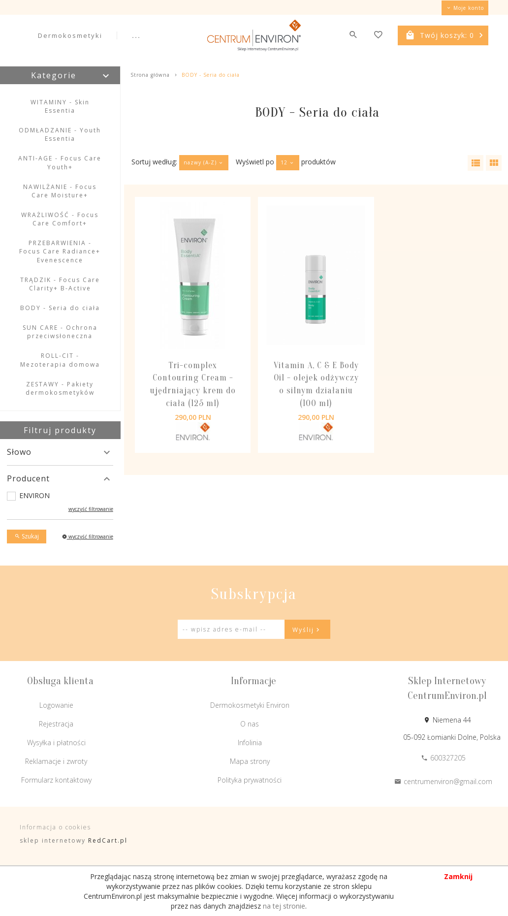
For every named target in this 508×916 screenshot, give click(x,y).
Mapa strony (250, 761)
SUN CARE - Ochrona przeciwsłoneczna (60, 331)
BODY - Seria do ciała (60, 308)
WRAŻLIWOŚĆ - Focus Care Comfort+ (59, 219)
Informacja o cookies (55, 827)
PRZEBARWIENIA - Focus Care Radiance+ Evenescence (59, 251)
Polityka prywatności (250, 780)
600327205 (443, 757)
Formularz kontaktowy (56, 780)
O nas (249, 723)
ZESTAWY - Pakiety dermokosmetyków (60, 388)
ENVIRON (34, 495)
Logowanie (56, 705)
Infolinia (250, 742)
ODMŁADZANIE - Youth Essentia (60, 134)
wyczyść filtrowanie (90, 508)
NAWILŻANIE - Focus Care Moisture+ (59, 191)
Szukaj (26, 536)
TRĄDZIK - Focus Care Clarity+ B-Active (60, 284)
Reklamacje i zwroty (56, 761)
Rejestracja (56, 723)
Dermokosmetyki (70, 35)
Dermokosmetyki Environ (249, 705)
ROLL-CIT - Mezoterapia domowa (60, 359)
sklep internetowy (53, 840)
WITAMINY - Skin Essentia (60, 106)
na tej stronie (284, 906)
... (136, 35)
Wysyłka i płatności (56, 742)
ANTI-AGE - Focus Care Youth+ (59, 162)
